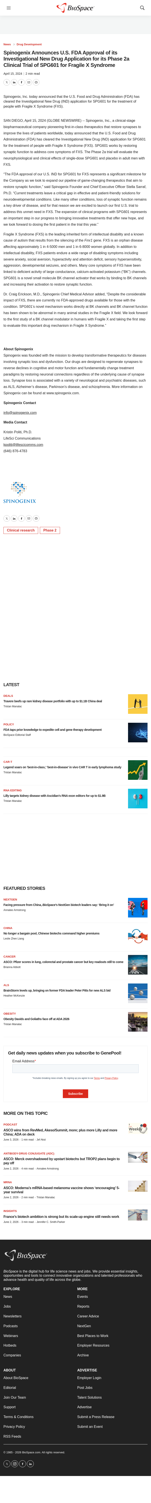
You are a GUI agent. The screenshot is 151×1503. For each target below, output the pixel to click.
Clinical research (21, 530)
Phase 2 (49, 530)
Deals (8, 695)
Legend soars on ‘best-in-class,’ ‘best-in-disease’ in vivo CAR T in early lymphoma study (62, 767)
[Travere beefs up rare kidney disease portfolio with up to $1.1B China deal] (138, 704)
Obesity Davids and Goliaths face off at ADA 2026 (36, 1019)
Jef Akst (41, 1139)
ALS (6, 985)
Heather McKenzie (14, 995)
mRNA (7, 1182)
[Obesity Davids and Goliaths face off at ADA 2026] (138, 1022)
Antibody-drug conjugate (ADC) (28, 1153)
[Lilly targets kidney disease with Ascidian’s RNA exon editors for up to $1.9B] (138, 798)
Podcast (10, 1124)
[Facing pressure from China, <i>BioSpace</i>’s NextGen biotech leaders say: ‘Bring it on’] (138, 907)
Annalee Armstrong (14, 910)
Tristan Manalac (12, 706)
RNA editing (12, 790)
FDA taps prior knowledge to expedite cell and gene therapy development (52, 729)
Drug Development (29, 44)
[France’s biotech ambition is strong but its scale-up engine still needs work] (138, 1214)
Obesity (9, 1013)
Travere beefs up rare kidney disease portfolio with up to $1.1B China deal (52, 701)
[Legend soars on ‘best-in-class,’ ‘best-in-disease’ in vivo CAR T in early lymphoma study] (138, 770)
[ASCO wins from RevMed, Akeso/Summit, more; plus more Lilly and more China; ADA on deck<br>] (138, 1128)
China (7, 928)
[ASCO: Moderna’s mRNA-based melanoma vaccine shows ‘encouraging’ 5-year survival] (138, 1186)
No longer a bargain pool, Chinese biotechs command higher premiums (51, 933)
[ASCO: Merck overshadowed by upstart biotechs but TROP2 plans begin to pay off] (138, 1157)
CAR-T (7, 761)
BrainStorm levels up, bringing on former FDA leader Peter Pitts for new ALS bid (56, 990)
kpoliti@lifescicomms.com (23, 445)
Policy (8, 724)
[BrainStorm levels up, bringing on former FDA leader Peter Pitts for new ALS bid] (138, 993)
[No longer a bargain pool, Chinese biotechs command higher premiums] (138, 936)
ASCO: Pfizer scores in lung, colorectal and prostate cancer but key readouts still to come (63, 962)
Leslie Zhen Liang (13, 938)
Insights (10, 1211)
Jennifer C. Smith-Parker (51, 1222)
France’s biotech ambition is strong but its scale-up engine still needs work (61, 1217)
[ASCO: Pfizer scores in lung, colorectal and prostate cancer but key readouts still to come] (138, 965)
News (7, 44)
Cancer (9, 956)
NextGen (10, 899)
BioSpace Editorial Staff (17, 734)
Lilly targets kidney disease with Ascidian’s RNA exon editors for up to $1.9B (54, 795)
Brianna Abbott (12, 967)
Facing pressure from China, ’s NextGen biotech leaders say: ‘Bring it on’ (58, 905)
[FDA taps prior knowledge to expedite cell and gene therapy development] (138, 732)
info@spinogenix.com (20, 413)
